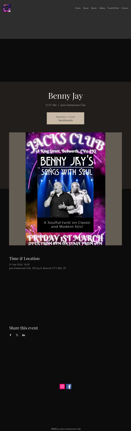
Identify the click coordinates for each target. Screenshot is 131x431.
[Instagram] (62, 386)
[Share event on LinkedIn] (23, 335)
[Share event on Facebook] (10, 335)
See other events (65, 119)
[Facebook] (68, 386)
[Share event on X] (17, 335)
